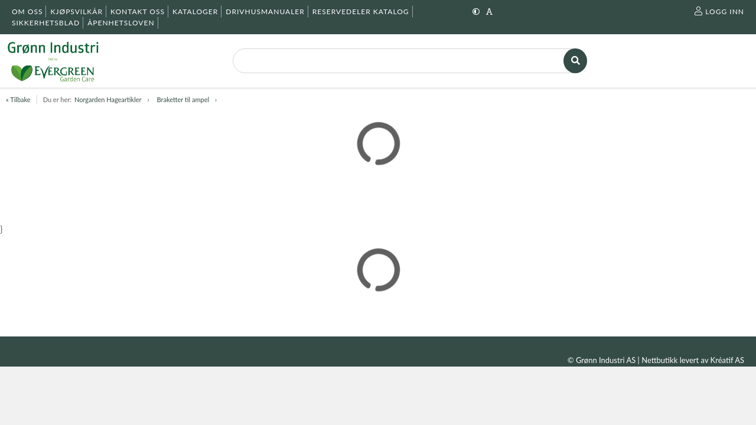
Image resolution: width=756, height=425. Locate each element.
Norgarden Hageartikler (108, 99)
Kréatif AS (727, 360)
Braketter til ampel (183, 99)
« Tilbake (18, 99)
